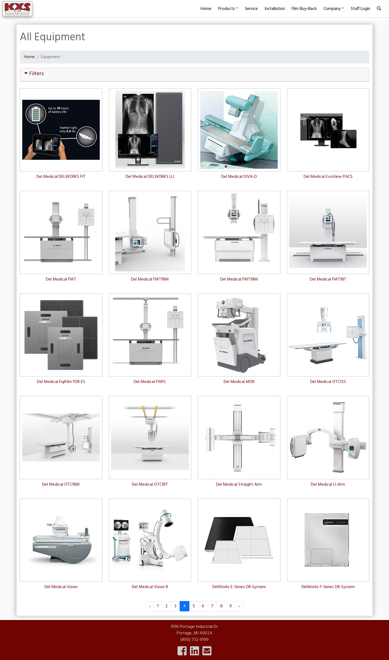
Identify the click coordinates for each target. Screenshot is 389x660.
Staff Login (360, 13)
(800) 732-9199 (194, 639)
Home (205, 13)
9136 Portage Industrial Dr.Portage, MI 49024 (195, 630)
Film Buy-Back (304, 13)
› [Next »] (239, 606)
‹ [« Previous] (149, 606)
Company (332, 13)
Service (251, 13)
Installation (274, 13)
